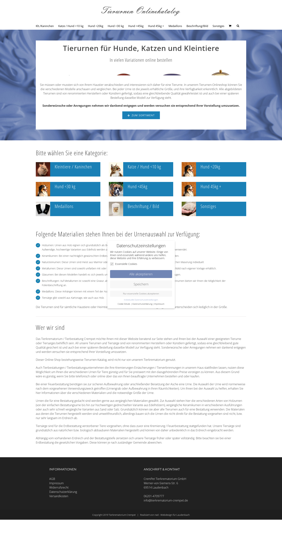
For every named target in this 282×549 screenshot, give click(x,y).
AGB (52, 512)
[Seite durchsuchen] (238, 26)
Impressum (56, 516)
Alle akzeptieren (141, 274)
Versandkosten (58, 529)
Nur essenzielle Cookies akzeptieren (141, 293)
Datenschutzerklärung (63, 525)
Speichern (141, 284)
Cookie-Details (124, 304)
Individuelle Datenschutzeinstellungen (141, 300)
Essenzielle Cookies (123, 264)
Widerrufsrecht (59, 520)
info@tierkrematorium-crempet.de (166, 533)
